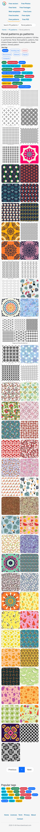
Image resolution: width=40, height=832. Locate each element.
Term (20, 815)
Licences (13, 815)
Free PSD (25, 19)
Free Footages (25, 7)
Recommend (7, 54)
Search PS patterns (11, 25)
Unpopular (6, 58)
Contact (20, 819)
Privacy (27, 815)
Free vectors (13, 3)
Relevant (17, 54)
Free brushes (14, 15)
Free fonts (12, 7)
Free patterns (14, 19)
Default (5, 50)
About (33, 815)
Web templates (14, 11)
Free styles (26, 15)
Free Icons (27, 11)
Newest (25, 50)
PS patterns (13, 30)
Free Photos (25, 3)
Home (4, 30)
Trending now (15, 50)
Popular (25, 54)
